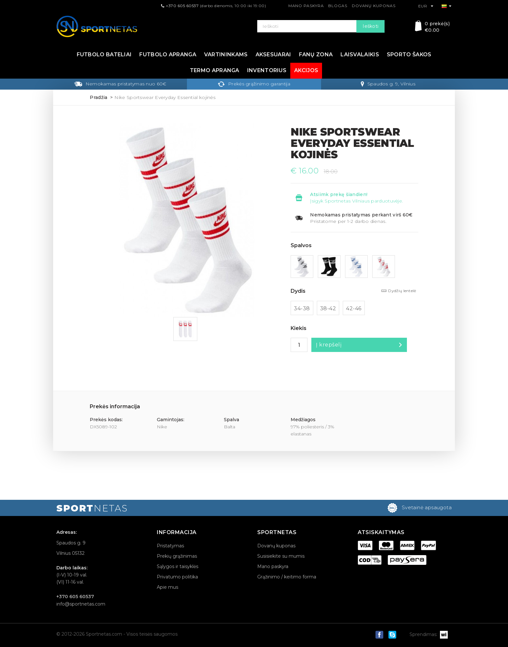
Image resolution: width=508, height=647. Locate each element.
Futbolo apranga (167, 54)
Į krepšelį (328, 345)
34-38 (302, 308)
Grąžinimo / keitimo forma (286, 577)
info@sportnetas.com (80, 604)
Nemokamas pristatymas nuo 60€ (120, 84)
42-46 (354, 308)
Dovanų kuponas (374, 5)
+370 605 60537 (182, 5)
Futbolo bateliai (104, 54)
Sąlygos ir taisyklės (177, 566)
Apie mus (167, 587)
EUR (425, 6)
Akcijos (306, 70)
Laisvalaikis (360, 54)
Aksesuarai (273, 54)
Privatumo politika (177, 577)
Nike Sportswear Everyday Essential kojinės (164, 97)
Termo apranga (214, 70)
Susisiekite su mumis (281, 556)
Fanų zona (316, 54)
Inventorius (266, 70)
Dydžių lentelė (402, 290)
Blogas (337, 5)
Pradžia (98, 97)
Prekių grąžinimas (177, 556)
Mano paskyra (306, 5)
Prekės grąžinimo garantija (254, 84)
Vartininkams (226, 54)
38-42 (328, 308)
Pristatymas (170, 546)
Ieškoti (370, 26)
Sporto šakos (409, 54)
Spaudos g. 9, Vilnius (388, 84)
